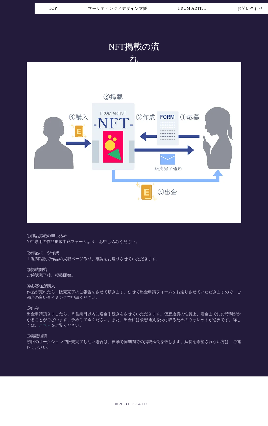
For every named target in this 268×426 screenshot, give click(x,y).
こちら (45, 325)
